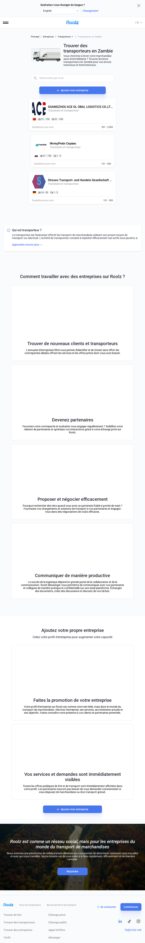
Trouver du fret (13, 914)
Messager (54, 937)
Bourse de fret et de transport (61, 905)
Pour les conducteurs (30, 905)
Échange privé (57, 914)
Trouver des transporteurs (19, 922)
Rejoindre (72, 871)
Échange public (58, 922)
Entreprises (48, 37)
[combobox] (60, 11)
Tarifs (7, 937)
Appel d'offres (57, 929)
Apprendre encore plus (27, 245)
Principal (35, 37)
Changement (90, 10)
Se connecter (106, 906)
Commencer (131, 906)
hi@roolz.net (133, 930)
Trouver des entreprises (18, 929)
